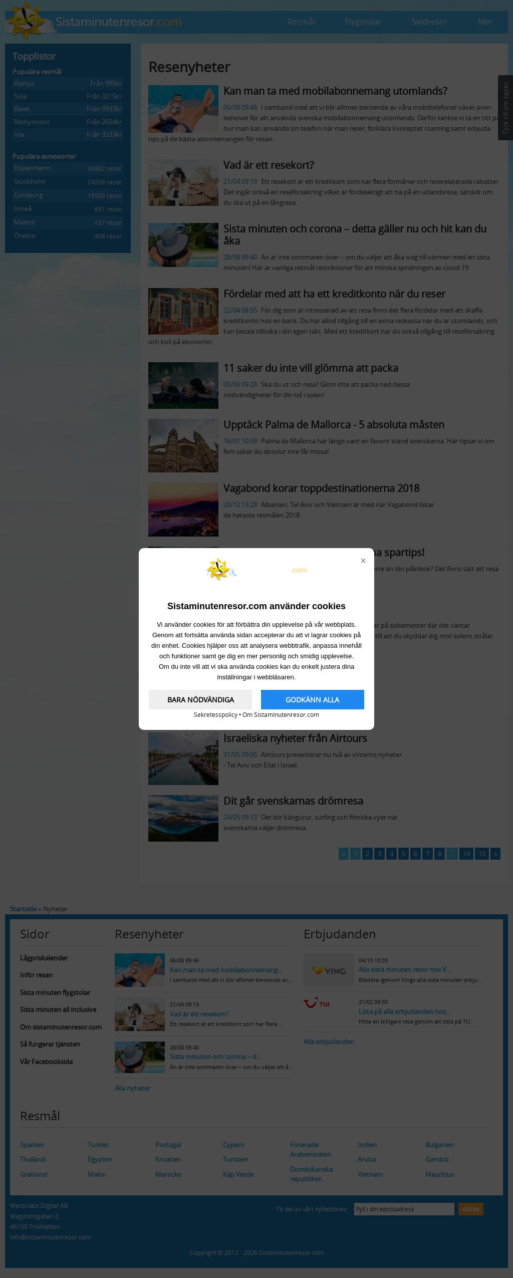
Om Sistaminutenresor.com (280, 714)
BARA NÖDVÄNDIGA (200, 699)
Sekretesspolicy (215, 714)
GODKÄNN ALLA (312, 699)
